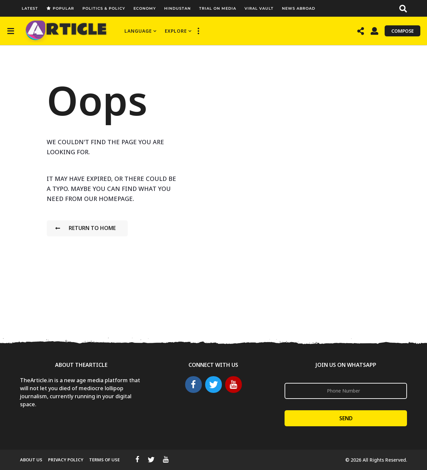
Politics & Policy (103, 8)
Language (138, 31)
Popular (60, 8)
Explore (176, 31)
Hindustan (177, 8)
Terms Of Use (104, 460)
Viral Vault (259, 8)
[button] (403, 8)
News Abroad (298, 8)
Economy (144, 8)
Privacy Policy (65, 460)
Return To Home (85, 228)
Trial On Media (217, 8)
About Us (31, 460)
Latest (30, 8)
